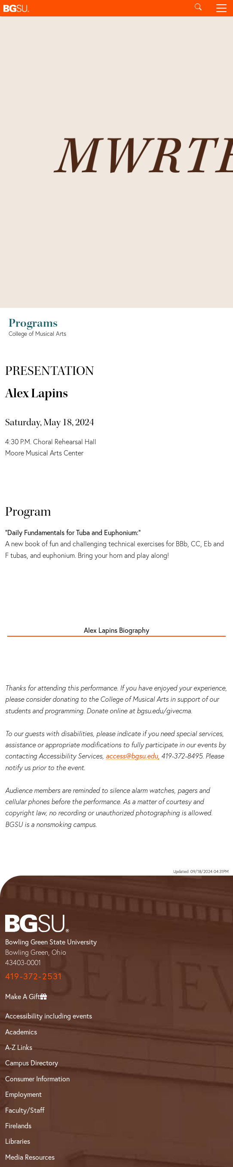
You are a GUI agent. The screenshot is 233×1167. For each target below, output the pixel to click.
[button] (93, 8)
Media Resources (30, 1156)
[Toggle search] (198, 8)
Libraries (17, 1140)
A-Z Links (18, 1047)
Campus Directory (31, 1062)
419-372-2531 (33, 976)
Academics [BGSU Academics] (21, 1031)
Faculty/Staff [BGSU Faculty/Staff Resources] (24, 1109)
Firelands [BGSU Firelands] (18, 1125)
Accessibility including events (48, 1015)
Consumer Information (37, 1078)
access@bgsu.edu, (132, 755)
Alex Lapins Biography (116, 630)
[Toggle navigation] (221, 8)
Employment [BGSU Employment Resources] (23, 1094)
